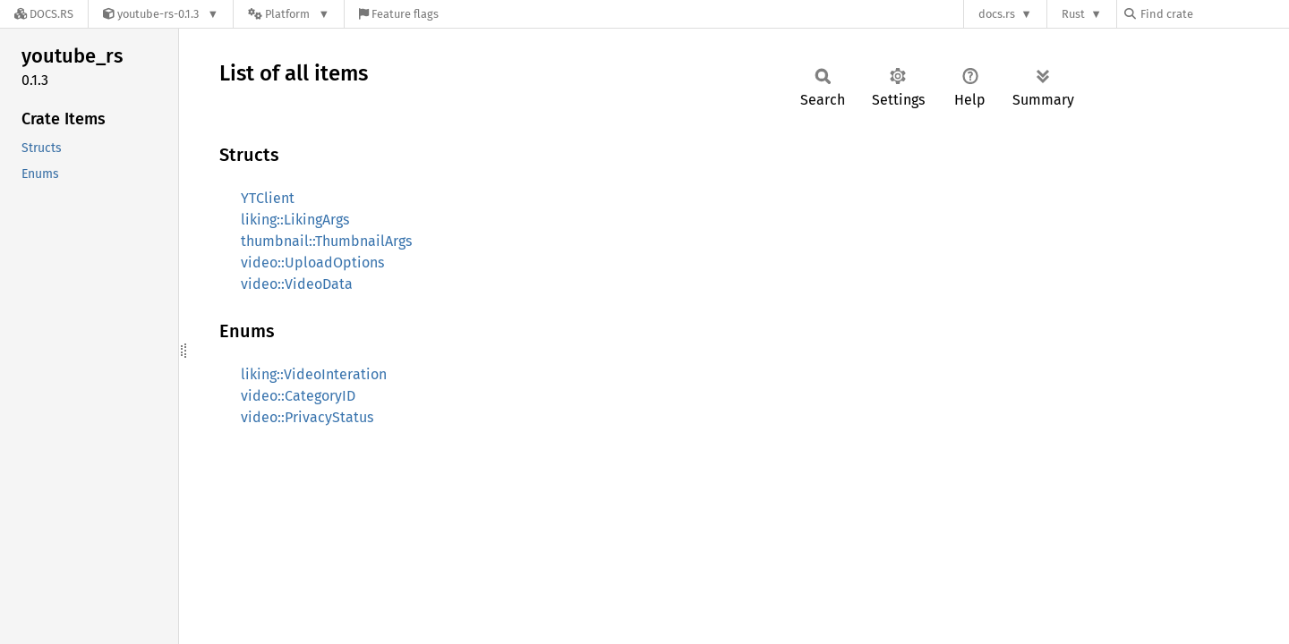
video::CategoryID (298, 395)
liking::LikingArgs (295, 219)
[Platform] (289, 14)
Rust (1073, 14)
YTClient (268, 198)
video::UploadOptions (312, 262)
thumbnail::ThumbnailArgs (326, 241)
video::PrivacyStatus (307, 417)
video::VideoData (297, 283)
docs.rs (996, 14)
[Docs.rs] (44, 14)
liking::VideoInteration (314, 374)
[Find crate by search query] (1214, 14)
